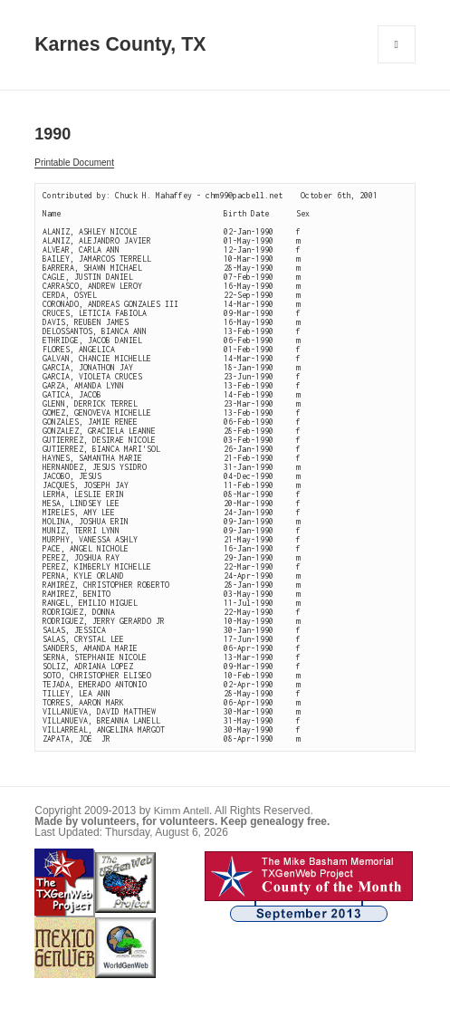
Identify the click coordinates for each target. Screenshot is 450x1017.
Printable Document (74, 163)
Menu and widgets (397, 62)
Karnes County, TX (120, 44)
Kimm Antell (181, 810)
